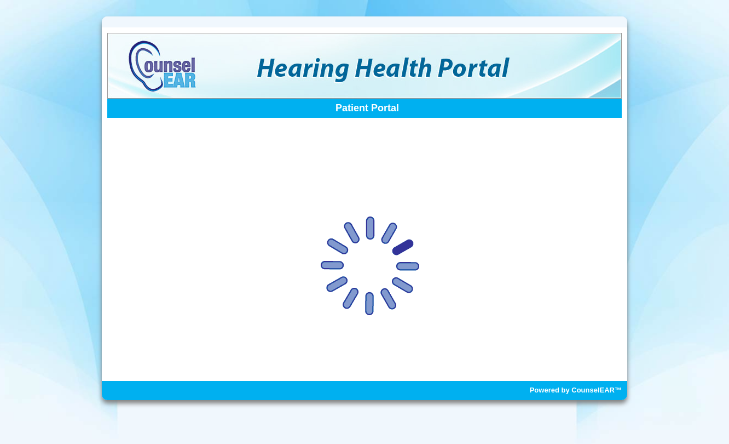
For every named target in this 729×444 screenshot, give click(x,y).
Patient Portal (367, 108)
